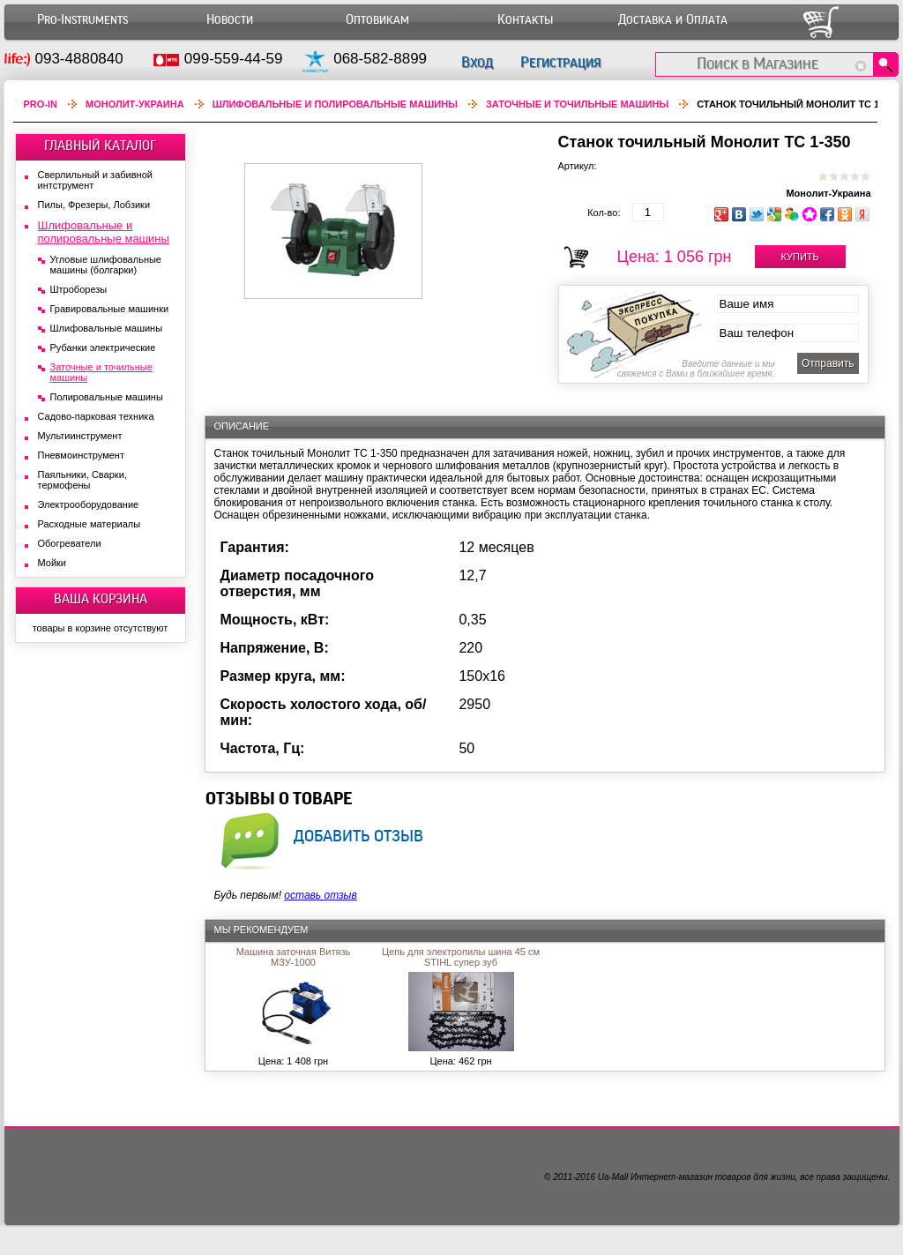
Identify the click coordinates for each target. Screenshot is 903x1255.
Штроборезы (79, 289)
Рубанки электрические (103, 347)
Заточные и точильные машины (577, 104)
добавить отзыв (358, 835)
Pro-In (41, 104)
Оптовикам (377, 19)
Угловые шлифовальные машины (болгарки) (106, 264)
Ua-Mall (613, 1177)
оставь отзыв (320, 895)
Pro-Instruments (82, 19)
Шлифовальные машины (106, 328)
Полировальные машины (106, 397)
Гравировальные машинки (109, 308)
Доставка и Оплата (673, 19)
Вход (477, 62)
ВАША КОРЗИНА (100, 599)
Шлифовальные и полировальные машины (335, 104)
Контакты (525, 19)
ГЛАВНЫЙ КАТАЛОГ (100, 145)
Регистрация (560, 62)
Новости (229, 19)
